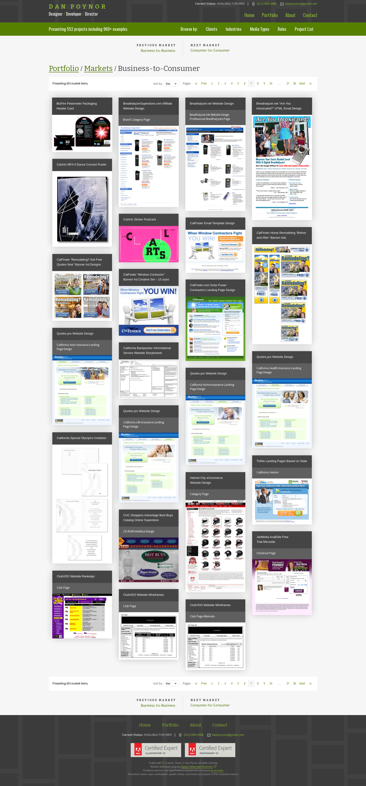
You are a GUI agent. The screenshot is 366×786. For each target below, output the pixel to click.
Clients (211, 29)
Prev (204, 83)
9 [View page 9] (264, 83)
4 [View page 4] (231, 83)
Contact (310, 14)
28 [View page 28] (294, 83)
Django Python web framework (197, 766)
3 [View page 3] (225, 83)
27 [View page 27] (287, 83)
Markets (98, 68)
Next (302, 83)
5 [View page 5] (238, 83)
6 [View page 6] (244, 83)
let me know (217, 770)
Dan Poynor (78, 7)
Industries (233, 29)
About (290, 14)
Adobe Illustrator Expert (156, 750)
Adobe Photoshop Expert (210, 750)
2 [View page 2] (218, 83)
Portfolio (270, 14)
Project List (304, 29)
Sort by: (158, 84)
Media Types (259, 29)
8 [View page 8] (257, 83)
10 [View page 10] (270, 83)
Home (249, 14)
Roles (282, 29)
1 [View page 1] (212, 83)
